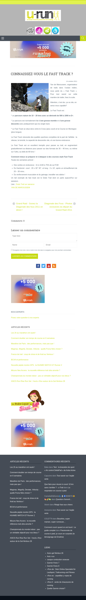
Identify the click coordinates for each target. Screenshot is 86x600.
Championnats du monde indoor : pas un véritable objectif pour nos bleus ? (41, 376)
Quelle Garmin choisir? (56, 588)
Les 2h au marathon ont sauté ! (23, 333)
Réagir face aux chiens (63, 505)
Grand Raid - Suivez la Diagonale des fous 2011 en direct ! (29, 206)
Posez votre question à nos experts (25, 318)
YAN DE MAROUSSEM (20, 187)
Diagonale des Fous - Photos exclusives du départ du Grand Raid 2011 (58, 206)
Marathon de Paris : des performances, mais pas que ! (32, 344)
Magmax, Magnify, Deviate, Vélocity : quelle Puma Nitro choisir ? (36, 349)
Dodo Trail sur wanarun (25, 184)
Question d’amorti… (64, 499)
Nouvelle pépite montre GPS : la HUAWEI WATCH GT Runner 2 (36, 365)
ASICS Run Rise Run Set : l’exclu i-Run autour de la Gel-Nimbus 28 (38, 381)
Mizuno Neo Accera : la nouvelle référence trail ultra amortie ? (35, 370)
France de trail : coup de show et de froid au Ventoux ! (32, 354)
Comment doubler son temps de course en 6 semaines (33, 338)
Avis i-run (50, 556)
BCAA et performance (19, 360)
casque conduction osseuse (58, 560)
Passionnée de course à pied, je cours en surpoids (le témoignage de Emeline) (59, 533)
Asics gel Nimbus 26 (55, 553)
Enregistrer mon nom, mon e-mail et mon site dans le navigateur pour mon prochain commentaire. (42, 250)
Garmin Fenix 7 (53, 563)
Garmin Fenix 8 (53, 566)
